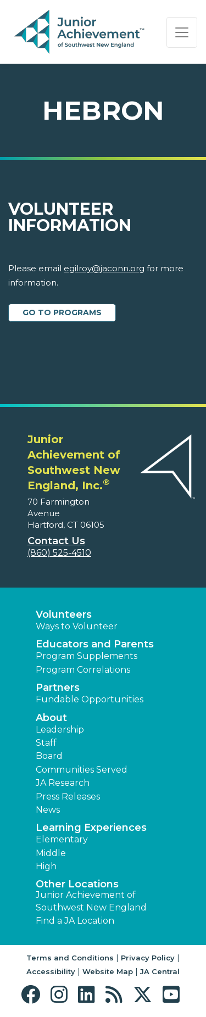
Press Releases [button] (68, 796)
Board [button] (49, 756)
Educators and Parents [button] (95, 644)
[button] (33, 995)
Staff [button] (46, 742)
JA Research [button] (63, 783)
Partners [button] (58, 687)
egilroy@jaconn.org (104, 268)
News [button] (48, 809)
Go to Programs (62, 312)
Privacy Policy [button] (148, 957)
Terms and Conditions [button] (70, 957)
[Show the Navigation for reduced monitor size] (181, 32)
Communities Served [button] (81, 769)
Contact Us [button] (56, 541)
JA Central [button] (160, 971)
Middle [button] (51, 853)
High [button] (46, 866)
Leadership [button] (60, 729)
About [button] (51, 718)
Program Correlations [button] (83, 669)
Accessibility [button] (50, 971)
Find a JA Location (75, 920)
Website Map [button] (107, 971)
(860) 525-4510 (59, 552)
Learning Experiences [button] (91, 827)
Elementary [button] (62, 839)
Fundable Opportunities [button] (89, 699)
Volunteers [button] (64, 614)
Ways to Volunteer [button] (77, 626)
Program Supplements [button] (86, 656)
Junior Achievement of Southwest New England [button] (91, 901)
